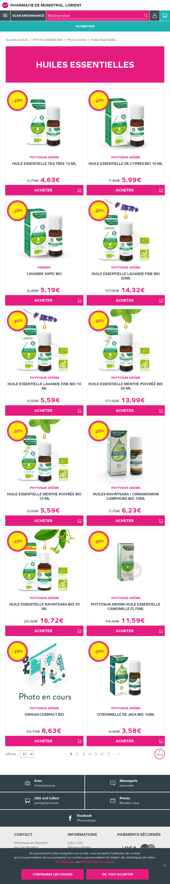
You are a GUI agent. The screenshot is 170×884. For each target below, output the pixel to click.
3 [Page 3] (83, 754)
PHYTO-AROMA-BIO (48, 40)
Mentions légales (79, 847)
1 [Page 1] (71, 754)
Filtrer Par (85, 26)
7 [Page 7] (108, 754)
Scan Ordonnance (28, 15)
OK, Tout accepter (117, 874)
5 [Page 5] (96, 754)
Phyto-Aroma (76, 40)
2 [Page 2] (77, 754)
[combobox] (96, 15)
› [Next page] (113, 754)
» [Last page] (119, 754)
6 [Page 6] (102, 754)
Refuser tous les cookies (97, 862)
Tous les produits (16, 40)
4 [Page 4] (89, 754)
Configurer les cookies (53, 874)
